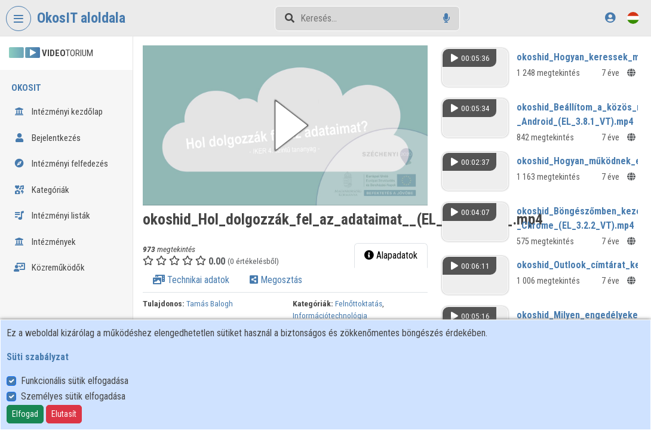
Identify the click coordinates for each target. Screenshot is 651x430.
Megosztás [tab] (276, 279)
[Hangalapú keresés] (446, 18)
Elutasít (63, 414)
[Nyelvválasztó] (633, 17)
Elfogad (25, 414)
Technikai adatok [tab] (191, 279)
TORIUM (51, 53)
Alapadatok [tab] (390, 255)
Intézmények (45, 241)
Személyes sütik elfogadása (73, 396)
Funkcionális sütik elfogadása (74, 380)
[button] (285, 125)
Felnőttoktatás (358, 303)
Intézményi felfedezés (61, 163)
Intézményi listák (52, 215)
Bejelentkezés (47, 138)
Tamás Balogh (210, 303)
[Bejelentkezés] (610, 17)
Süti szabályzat (38, 357)
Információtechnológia (330, 315)
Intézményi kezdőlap (58, 111)
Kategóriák (41, 190)
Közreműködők (49, 267)
